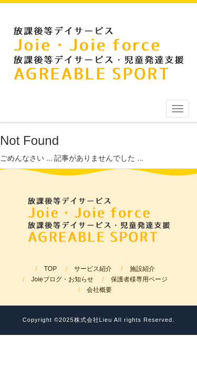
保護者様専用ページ (139, 279)
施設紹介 (142, 268)
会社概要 (99, 289)
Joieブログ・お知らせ (63, 279)
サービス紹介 (93, 268)
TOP (50, 268)
